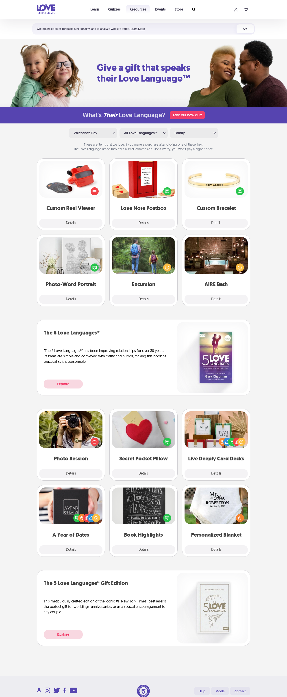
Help (202, 691)
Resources (138, 9)
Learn (94, 9)
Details (71, 223)
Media (219, 691)
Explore (63, 384)
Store (179, 9)
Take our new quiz (187, 115)
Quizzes (114, 9)
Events (160, 9)
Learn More (137, 29)
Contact (240, 691)
